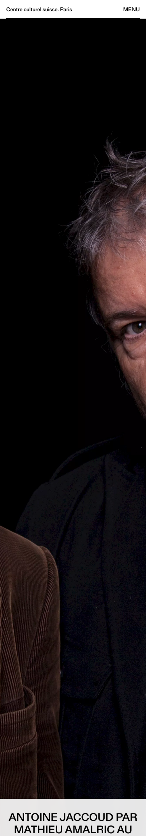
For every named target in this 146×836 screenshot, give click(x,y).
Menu (131, 9)
